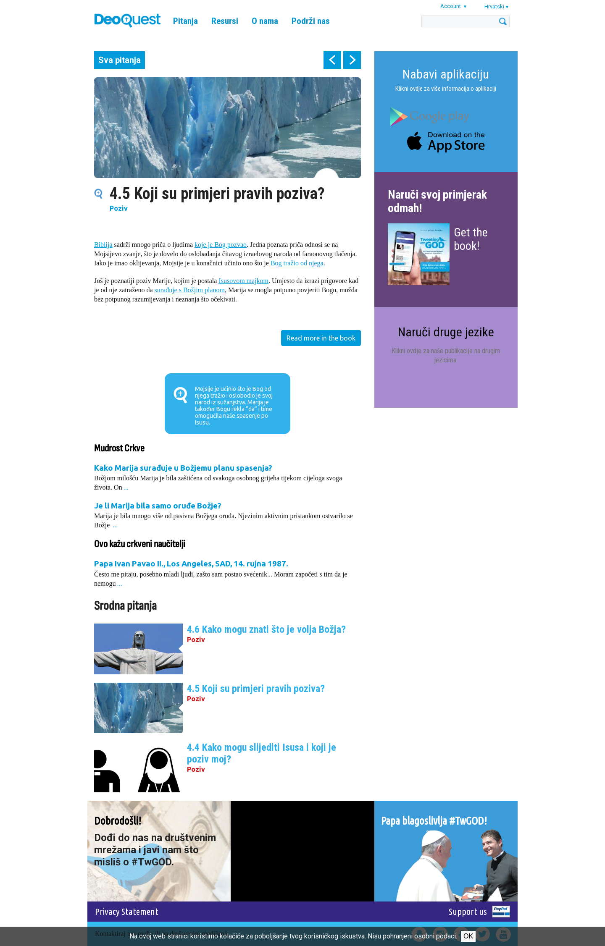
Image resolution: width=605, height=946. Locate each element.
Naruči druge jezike (446, 332)
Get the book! (471, 239)
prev (332, 60)
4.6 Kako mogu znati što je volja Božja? (266, 629)
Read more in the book (321, 338)
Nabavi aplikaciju (445, 74)
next (352, 60)
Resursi (224, 21)
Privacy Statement (126, 911)
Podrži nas (311, 21)
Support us (468, 911)
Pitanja (185, 21)
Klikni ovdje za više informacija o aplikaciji (445, 88)
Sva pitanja (119, 60)
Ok (468, 936)
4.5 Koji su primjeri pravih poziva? (256, 688)
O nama (265, 21)
